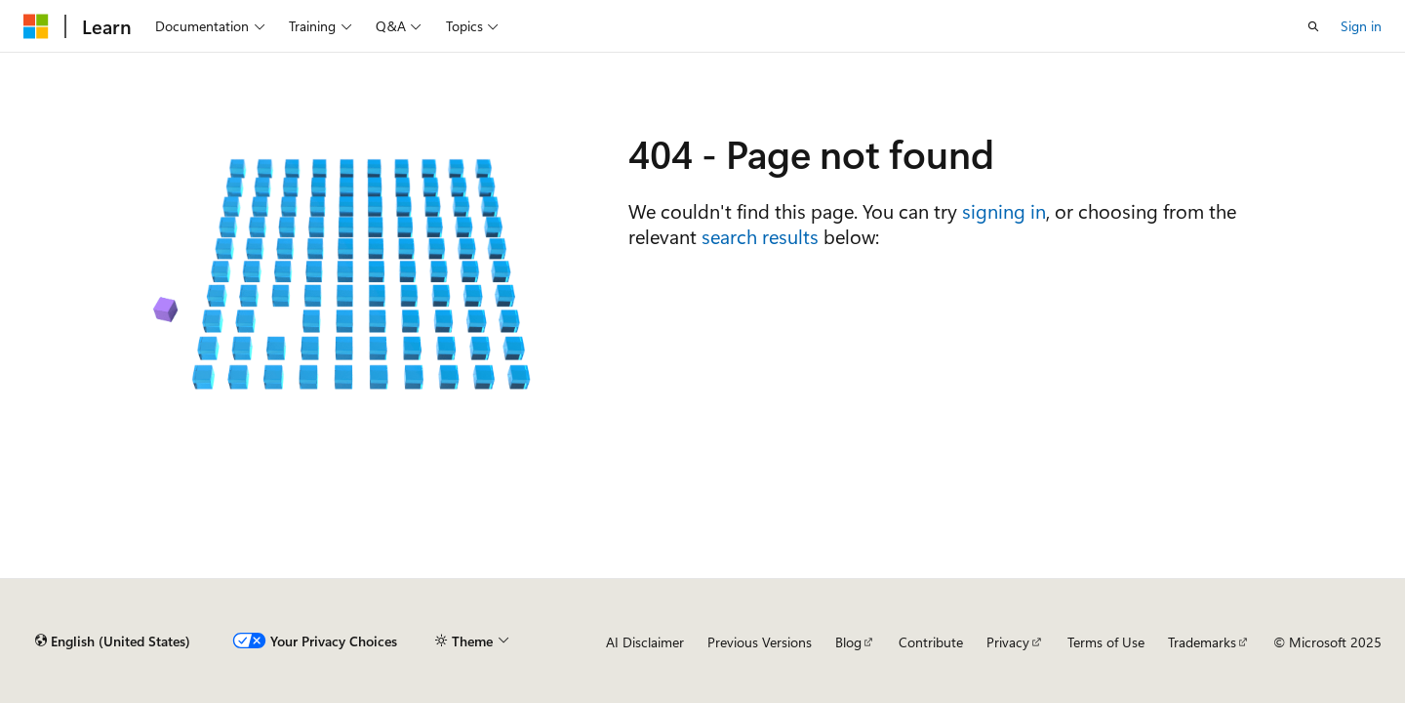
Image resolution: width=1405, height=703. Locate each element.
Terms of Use (1105, 642)
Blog (848, 642)
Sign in (1361, 26)
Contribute (931, 642)
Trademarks (1202, 642)
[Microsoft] (36, 26)
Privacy (1007, 642)
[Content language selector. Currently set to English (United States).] (112, 641)
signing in (1004, 210)
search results (760, 236)
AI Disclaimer (645, 642)
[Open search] (1313, 26)
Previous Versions (759, 642)
